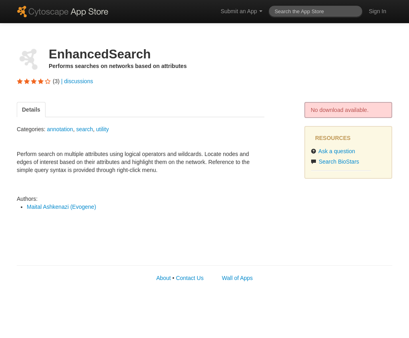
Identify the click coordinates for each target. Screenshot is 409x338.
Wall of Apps (237, 278)
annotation (60, 129)
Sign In (377, 11)
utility (102, 129)
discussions (78, 81)
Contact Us (189, 278)
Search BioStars (335, 161)
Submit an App (241, 11)
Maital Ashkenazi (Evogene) (61, 207)
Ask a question (333, 151)
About (163, 278)
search (84, 129)
